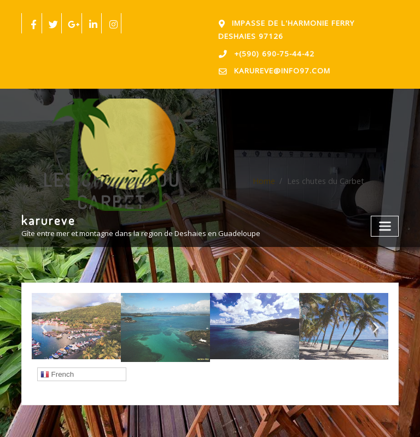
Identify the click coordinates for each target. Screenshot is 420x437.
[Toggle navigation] (386, 220)
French (57, 370)
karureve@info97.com (278, 67)
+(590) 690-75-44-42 (270, 51)
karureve (47, 215)
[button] (44, 323)
